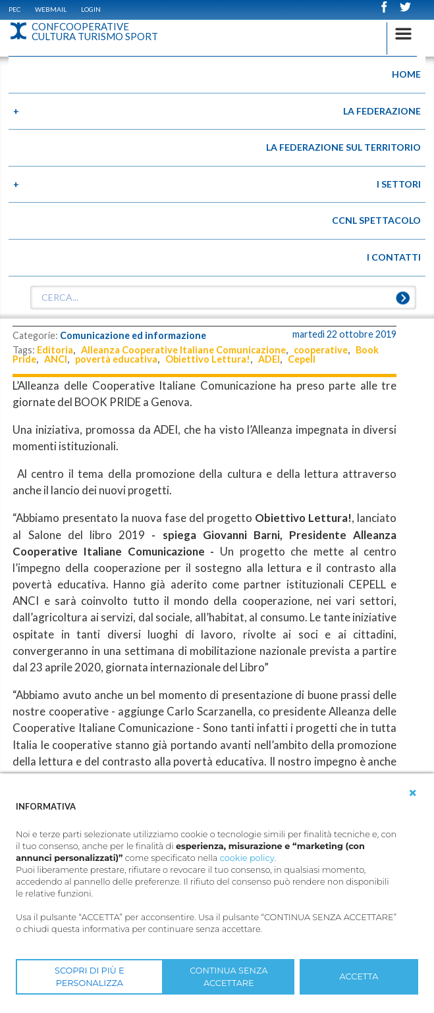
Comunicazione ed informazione (133, 335)
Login (91, 9)
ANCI (55, 359)
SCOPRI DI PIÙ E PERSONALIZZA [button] (89, 977)
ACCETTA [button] (359, 976)
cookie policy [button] (247, 858)
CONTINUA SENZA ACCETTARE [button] (228, 977)
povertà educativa (116, 359)
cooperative (321, 349)
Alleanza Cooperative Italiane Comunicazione (183, 349)
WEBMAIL (51, 9)
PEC (14, 9)
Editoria (55, 349)
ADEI (269, 359)
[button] (413, 793)
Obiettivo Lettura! (207, 359)
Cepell (301, 359)
